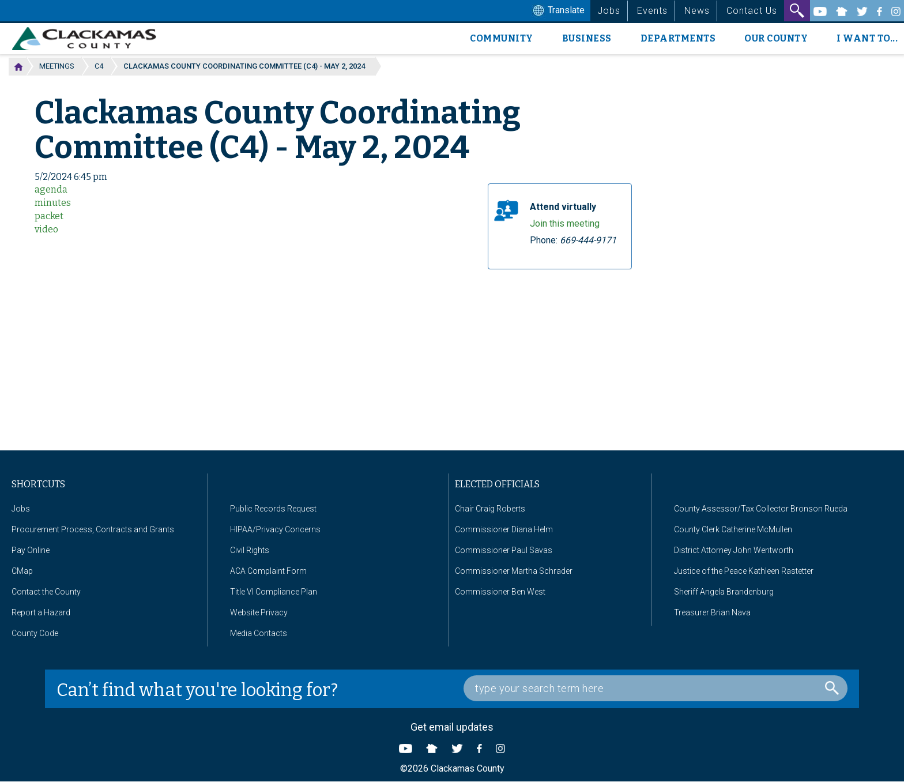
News (697, 10)
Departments (678, 38)
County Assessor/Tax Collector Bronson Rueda (761, 508)
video (46, 229)
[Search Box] (656, 688)
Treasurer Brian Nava (712, 612)
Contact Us (751, 10)
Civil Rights (249, 550)
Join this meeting (565, 223)
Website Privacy (259, 612)
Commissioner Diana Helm (504, 529)
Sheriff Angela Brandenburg (724, 591)
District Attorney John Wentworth (733, 550)
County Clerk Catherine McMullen (733, 529)
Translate (557, 10)
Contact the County (46, 591)
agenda (51, 189)
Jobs (608, 10)
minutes (53, 202)
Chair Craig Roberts (490, 508)
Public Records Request (273, 508)
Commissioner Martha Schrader (513, 571)
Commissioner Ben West (500, 591)
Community (501, 38)
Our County (776, 38)
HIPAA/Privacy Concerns (275, 529)
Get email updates (452, 727)
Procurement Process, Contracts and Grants (93, 529)
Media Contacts (258, 633)
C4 (99, 66)
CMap (22, 571)
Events (652, 10)
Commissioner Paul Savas (503, 550)
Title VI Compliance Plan (273, 591)
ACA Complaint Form (268, 571)
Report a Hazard (41, 612)
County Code (35, 633)
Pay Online (31, 550)
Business (587, 38)
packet (49, 215)
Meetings (56, 66)
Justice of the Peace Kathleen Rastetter (743, 571)
